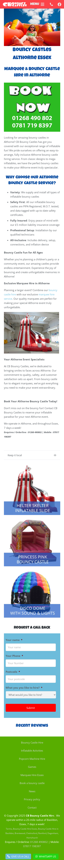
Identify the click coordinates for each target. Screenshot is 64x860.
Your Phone (14, 655)
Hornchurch (32, 837)
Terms (9, 828)
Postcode (13, 671)
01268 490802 (39, 842)
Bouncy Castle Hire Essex (25, 828)
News (32, 791)
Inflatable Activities (32, 750)
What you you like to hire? (24, 687)
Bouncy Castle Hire (32, 742)
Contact (32, 807)
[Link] (15, 4)
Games (32, 766)
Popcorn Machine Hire (32, 758)
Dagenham (52, 833)
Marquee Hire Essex (32, 775)
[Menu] (42, 4)
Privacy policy (32, 799)
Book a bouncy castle (32, 783)
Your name (14, 640)
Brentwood (20, 833)
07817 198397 (32, 846)
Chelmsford (31, 833)
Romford (42, 833)
